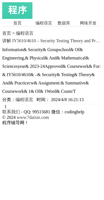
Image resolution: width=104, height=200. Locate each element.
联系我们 (11, 111)
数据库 (64, 23)
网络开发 (88, 23)
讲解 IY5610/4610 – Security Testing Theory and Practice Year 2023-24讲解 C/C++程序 (52, 41)
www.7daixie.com (33, 117)
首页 (17, 23)
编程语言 (43, 23)
